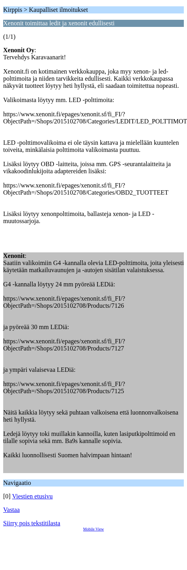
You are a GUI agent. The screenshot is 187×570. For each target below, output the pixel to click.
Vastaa (11, 509)
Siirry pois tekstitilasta (31, 523)
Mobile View (93, 529)
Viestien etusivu (32, 496)
